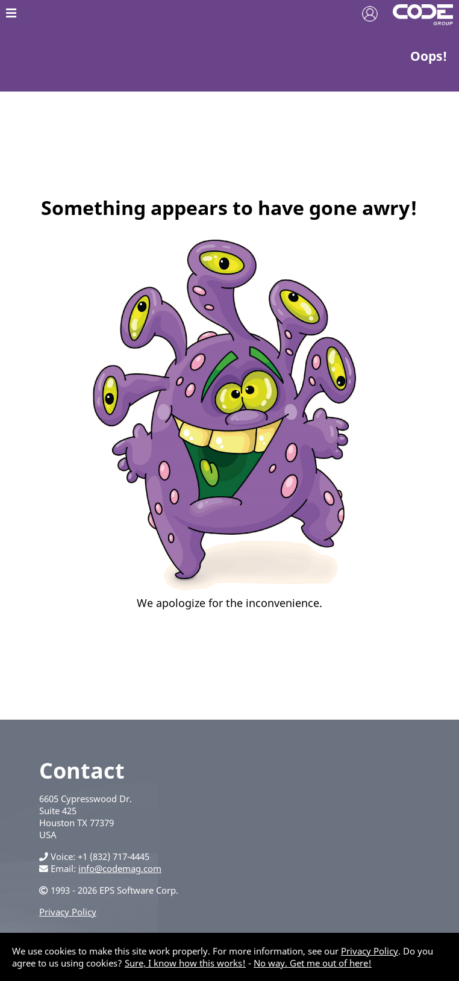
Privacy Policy (67, 912)
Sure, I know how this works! (185, 963)
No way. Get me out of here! (313, 963)
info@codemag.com (119, 868)
